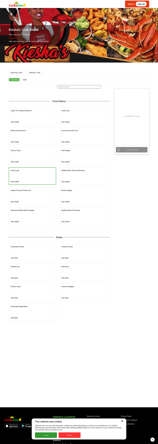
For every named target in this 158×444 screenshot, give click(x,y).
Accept (46, 435)
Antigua (56, 399)
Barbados (57, 407)
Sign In (131, 4)
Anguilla (56, 395)
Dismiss (69, 435)
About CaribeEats (127, 398)
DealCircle (57, 411)
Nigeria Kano (58, 441)
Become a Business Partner (97, 394)
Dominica (57, 415)
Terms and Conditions (129, 394)
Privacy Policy (126, 390)
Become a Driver (93, 390)
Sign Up (141, 4)
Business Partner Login (96, 398)
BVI (54, 403)
